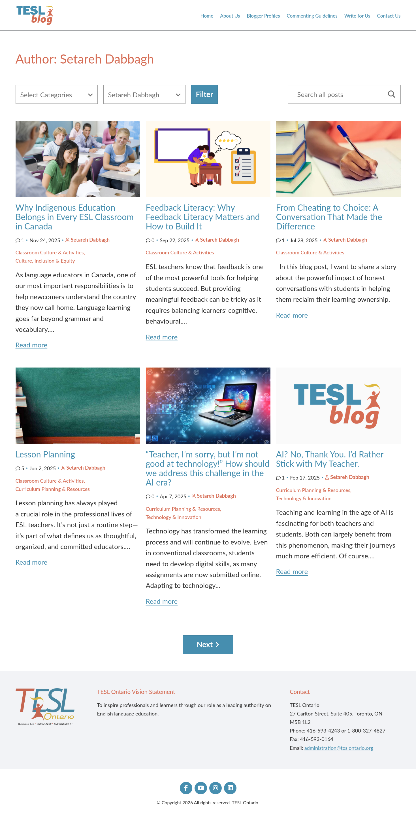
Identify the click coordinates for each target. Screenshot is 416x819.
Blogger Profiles (263, 16)
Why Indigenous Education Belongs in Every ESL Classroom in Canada (75, 216)
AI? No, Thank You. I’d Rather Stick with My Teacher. (329, 458)
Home (206, 16)
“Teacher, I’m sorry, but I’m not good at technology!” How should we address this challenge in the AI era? (208, 468)
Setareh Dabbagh (90, 240)
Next (205, 644)
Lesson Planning (46, 454)
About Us (230, 16)
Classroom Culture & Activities (50, 252)
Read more (32, 345)
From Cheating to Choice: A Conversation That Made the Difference (329, 216)
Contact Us (389, 16)
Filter (204, 94)
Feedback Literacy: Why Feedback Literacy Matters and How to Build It (203, 216)
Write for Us (357, 16)
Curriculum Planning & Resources (53, 489)
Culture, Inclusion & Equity (45, 260)
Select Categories (46, 94)
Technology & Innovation (173, 517)
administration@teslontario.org (338, 748)
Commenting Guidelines (312, 16)
